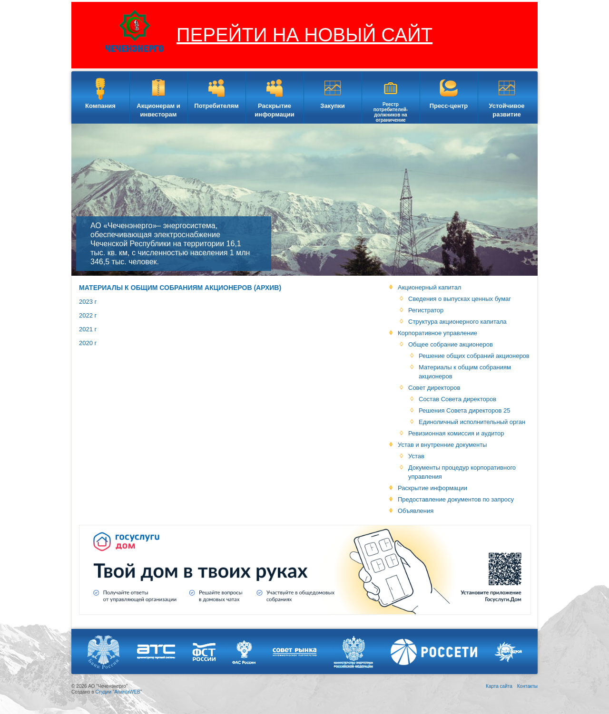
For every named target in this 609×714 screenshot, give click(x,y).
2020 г (88, 343)
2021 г (88, 329)
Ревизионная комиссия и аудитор (456, 433)
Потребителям (216, 105)
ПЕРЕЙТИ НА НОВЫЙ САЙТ (304, 34)
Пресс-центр (449, 105)
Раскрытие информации (274, 110)
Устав (416, 456)
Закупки (332, 105)
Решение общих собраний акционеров (474, 355)
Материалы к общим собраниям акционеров (465, 372)
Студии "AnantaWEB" (118, 692)
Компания (100, 105)
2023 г (88, 301)
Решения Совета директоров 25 (465, 410)
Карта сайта (499, 686)
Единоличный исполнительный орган (472, 421)
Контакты (527, 686)
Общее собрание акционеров (450, 344)
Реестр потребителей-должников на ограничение (390, 112)
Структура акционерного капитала (457, 321)
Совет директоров (434, 387)
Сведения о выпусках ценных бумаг (459, 298)
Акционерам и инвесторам (158, 110)
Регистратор (425, 310)
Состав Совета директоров (457, 399)
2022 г (88, 315)
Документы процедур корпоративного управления (462, 472)
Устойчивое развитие (506, 110)
